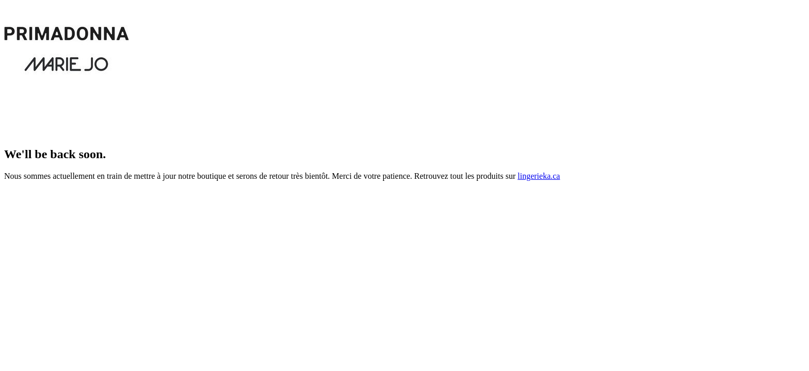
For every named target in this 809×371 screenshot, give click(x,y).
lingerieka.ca (538, 176)
